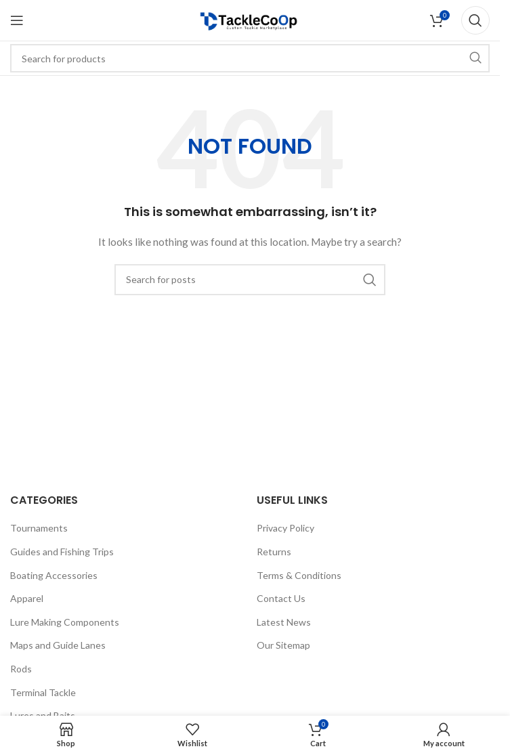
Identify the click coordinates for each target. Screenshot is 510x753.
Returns (274, 551)
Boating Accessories (54, 575)
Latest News (284, 622)
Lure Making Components (64, 622)
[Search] (475, 20)
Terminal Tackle (43, 692)
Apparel (26, 598)
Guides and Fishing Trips (62, 551)
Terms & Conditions (299, 575)
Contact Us (281, 598)
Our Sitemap (283, 645)
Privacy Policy (285, 528)
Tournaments (39, 528)
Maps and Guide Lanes (58, 645)
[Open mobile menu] (16, 20)
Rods (21, 668)
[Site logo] (250, 19)
